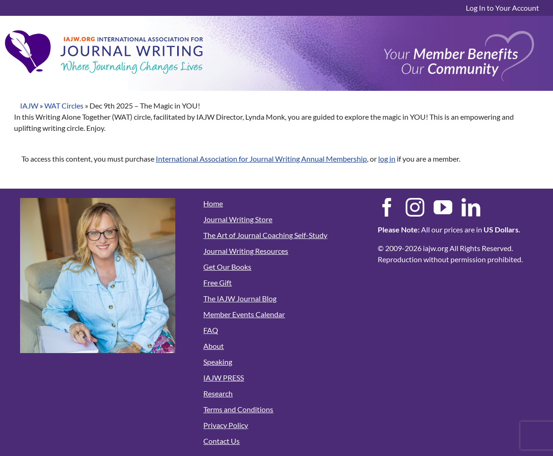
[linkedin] (471, 207)
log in (386, 158)
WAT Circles (63, 105)
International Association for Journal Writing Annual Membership (261, 158)
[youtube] (443, 207)
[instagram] (415, 207)
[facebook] (387, 207)
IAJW (29, 105)
